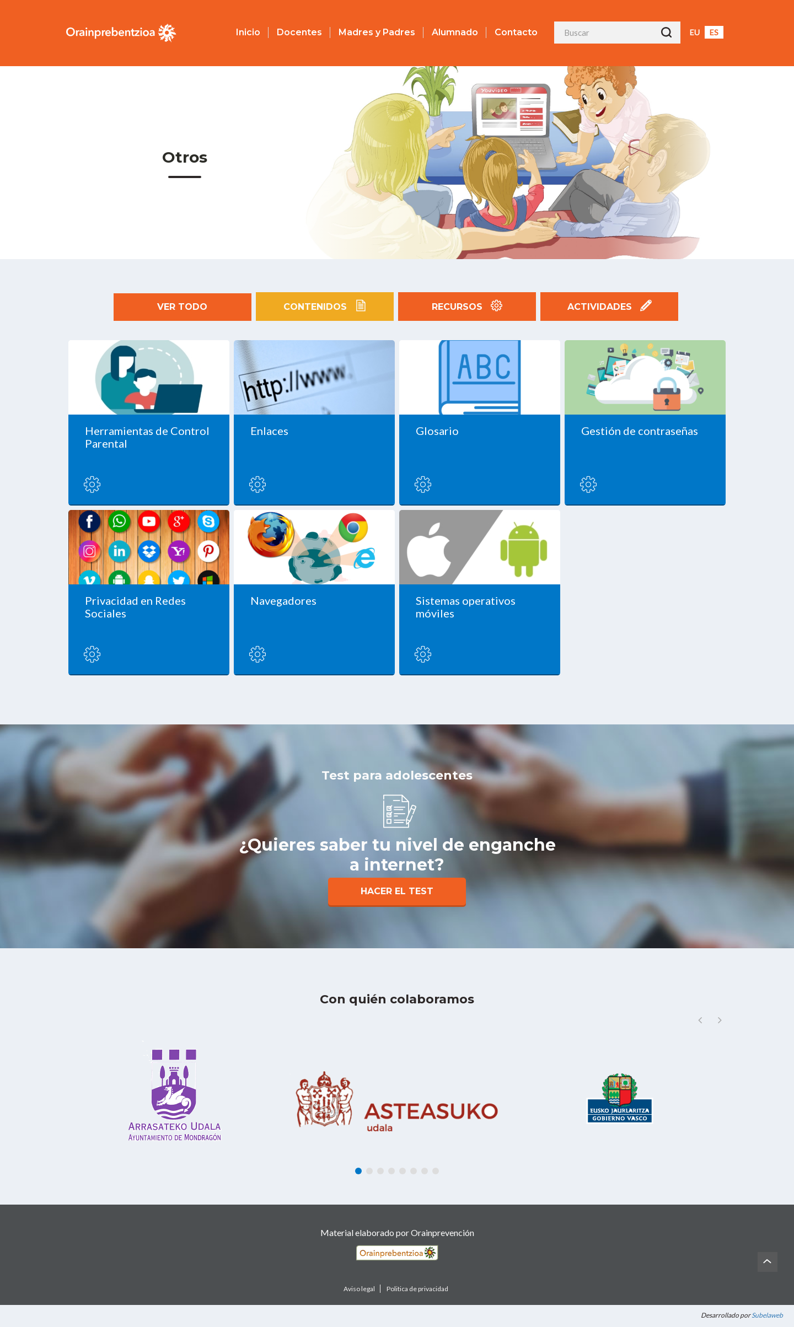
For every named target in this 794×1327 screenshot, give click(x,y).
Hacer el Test (397, 891)
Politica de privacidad (417, 1289)
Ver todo (182, 307)
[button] (719, 1020)
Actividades (609, 306)
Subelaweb (767, 1315)
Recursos (467, 306)
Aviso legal (359, 1289)
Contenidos (324, 306)
